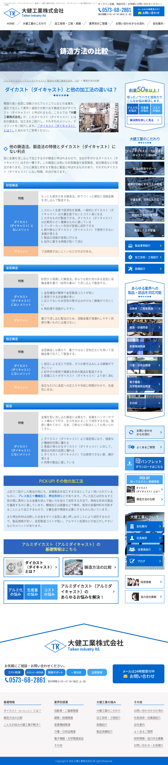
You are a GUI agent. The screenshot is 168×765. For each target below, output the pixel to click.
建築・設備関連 (63, 718)
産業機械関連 (62, 724)
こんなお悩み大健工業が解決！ (22, 724)
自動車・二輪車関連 (66, 710)
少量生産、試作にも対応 (144, 199)
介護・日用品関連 (64, 731)
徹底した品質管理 (144, 230)
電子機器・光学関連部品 (69, 738)
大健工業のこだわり (34, 23)
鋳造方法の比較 (13, 718)
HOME (11, 23)
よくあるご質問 (143, 731)
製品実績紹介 (104, 731)
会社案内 (139, 724)
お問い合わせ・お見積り (148, 745)
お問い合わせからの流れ (130, 23)
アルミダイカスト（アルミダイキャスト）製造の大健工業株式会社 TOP (41, 80)
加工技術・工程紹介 (108, 718)
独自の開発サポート (145, 168)
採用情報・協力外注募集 (148, 738)
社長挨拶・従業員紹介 (147, 718)
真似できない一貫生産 (145, 215)
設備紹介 (101, 724)
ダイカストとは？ (22, 710)
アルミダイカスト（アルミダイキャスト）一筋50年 (144, 153)
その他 (58, 745)
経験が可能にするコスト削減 (145, 184)
